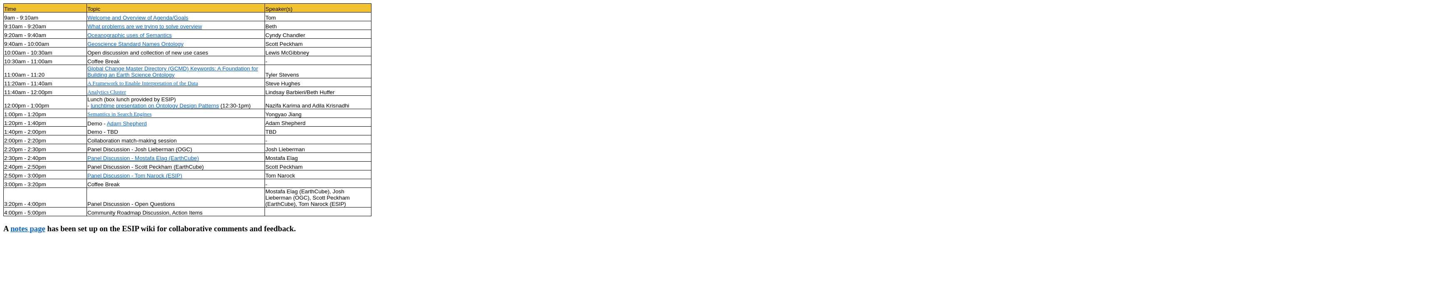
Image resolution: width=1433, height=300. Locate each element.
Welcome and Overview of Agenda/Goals (137, 18)
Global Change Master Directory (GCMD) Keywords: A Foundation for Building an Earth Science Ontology (172, 71)
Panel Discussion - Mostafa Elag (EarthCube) (143, 158)
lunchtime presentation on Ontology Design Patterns (155, 105)
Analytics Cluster (106, 92)
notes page (27, 228)
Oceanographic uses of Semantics (129, 35)
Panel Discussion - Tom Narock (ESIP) (134, 175)
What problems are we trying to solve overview (144, 26)
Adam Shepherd (127, 123)
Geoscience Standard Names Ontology (135, 44)
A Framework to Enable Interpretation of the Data (142, 83)
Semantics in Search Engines (119, 114)
